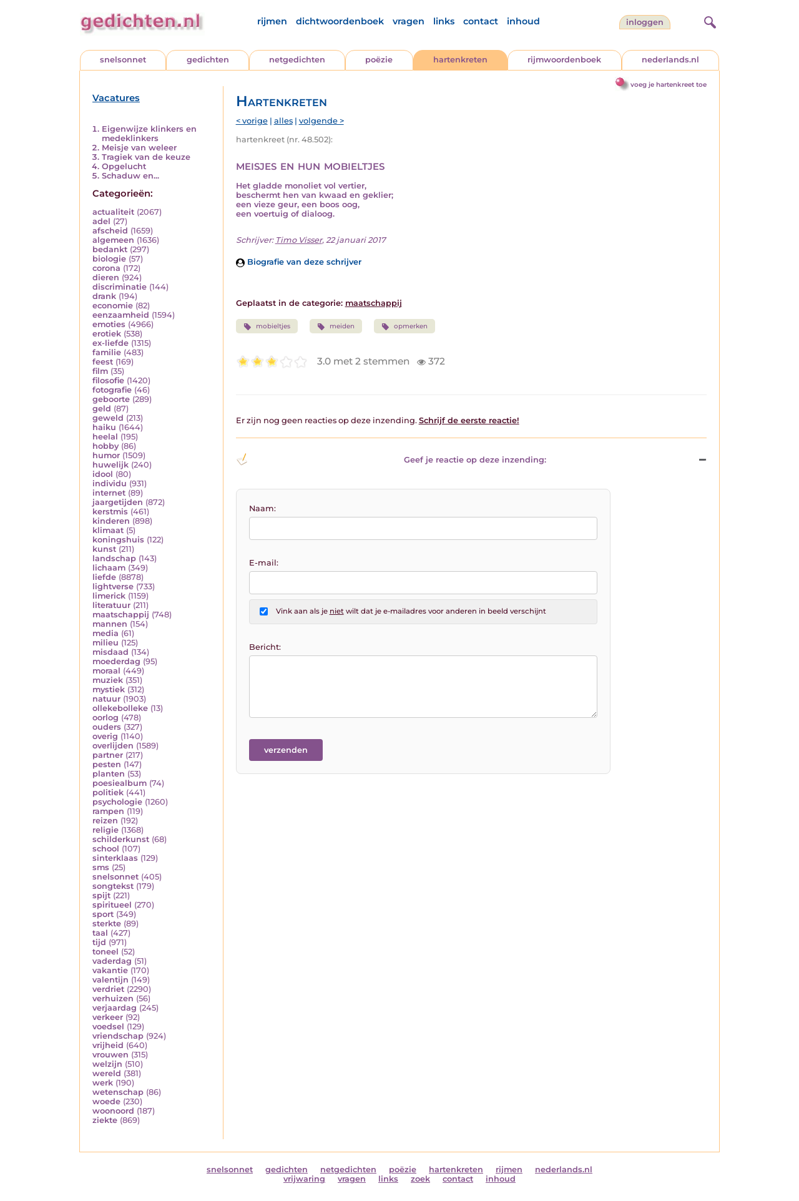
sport (103, 914)
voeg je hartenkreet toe (668, 85)
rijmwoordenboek (564, 59)
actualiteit (113, 212)
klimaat (108, 530)
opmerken (404, 326)
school (105, 848)
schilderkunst (120, 839)
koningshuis (118, 539)
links (443, 21)
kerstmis (110, 511)
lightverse (113, 586)
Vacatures (116, 98)
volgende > (321, 120)
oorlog (105, 717)
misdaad (110, 652)
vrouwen (110, 1054)
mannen (109, 624)
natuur (106, 698)
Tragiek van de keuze (146, 157)
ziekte (104, 1120)
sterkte (106, 923)
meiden (336, 326)
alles (283, 120)
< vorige (252, 120)
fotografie (112, 390)
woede (106, 1101)
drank (104, 296)
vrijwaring (304, 1179)
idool (102, 474)
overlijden (113, 745)
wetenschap (118, 1092)
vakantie (110, 970)
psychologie (117, 801)
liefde (104, 577)
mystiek (108, 689)
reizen (105, 820)
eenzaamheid (120, 315)
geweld (108, 418)
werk (102, 1082)
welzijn (107, 1064)
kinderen (111, 521)
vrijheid (108, 1045)
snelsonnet (123, 59)
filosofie (108, 380)
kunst (104, 549)
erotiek (106, 333)
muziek (107, 680)
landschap (114, 558)
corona (106, 268)
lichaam (108, 567)
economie (112, 305)
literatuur (111, 605)
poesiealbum (119, 783)
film (100, 371)
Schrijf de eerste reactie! (469, 420)
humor (106, 455)
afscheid (110, 230)
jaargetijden (117, 502)
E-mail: (263, 562)
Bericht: (265, 647)
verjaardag (114, 1007)
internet (108, 493)
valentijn (110, 979)
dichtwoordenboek (340, 21)
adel (101, 221)
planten (108, 773)
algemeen (113, 240)
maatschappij (120, 614)
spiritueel (112, 904)
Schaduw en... (130, 175)
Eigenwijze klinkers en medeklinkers (149, 133)
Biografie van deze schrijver (298, 262)
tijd (99, 942)
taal (100, 933)
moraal (106, 670)
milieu (105, 642)
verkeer (107, 1017)
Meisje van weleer (139, 147)
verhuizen (113, 998)
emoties (108, 324)
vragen (408, 21)
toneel (105, 951)
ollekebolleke (120, 708)
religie (105, 830)
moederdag (116, 661)
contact (480, 21)
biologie (109, 258)
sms (100, 867)
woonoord (113, 1110)
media (105, 633)
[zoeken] (708, 20)
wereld (106, 1073)
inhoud (523, 21)
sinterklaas (115, 858)
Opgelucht (124, 166)
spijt (101, 895)
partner (107, 755)
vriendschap (118, 1036)
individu (109, 483)
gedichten (208, 59)
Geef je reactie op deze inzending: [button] (391, 459)
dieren (105, 277)
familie (106, 352)
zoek (420, 1179)
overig (105, 736)
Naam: (262, 508)
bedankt (109, 249)
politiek (108, 792)
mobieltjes (266, 326)
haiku (104, 427)
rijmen (272, 21)
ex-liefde (110, 343)
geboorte (111, 399)
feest (102, 361)
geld (101, 408)
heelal (105, 436)
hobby (105, 446)
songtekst (113, 886)
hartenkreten (460, 59)
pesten (106, 764)
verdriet (108, 989)
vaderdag (112, 961)
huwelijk (110, 464)
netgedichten (297, 59)
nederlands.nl (670, 59)
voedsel (108, 1026)
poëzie (379, 59)
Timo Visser (298, 240)
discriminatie (119, 287)
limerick (108, 595)
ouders (106, 727)
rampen (108, 811)
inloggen (645, 22)
